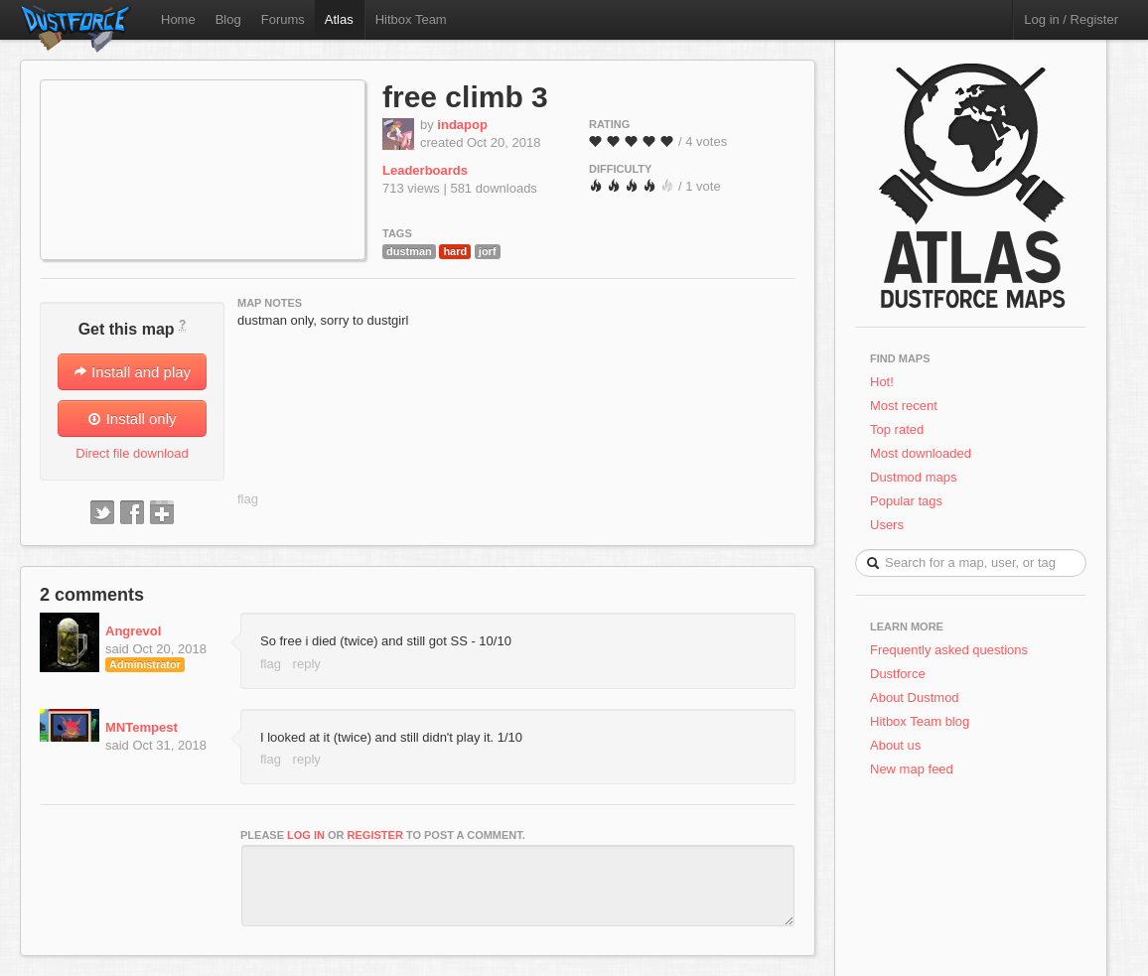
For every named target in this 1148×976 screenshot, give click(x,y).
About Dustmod (914, 697)
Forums (283, 19)
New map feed (915, 769)
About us (895, 745)
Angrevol (133, 631)
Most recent (903, 405)
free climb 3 (465, 96)
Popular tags (906, 500)
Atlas (339, 19)
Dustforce (898, 673)
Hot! (882, 381)
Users (887, 524)
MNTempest (141, 727)
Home (178, 19)
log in (306, 835)
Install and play (132, 371)
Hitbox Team (411, 19)
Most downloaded (920, 453)
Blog (228, 19)
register (375, 835)
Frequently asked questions (949, 649)
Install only (131, 418)
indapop (462, 124)
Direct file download (131, 453)
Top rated (897, 429)
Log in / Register (1071, 19)
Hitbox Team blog (919, 721)
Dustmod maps (913, 477)
